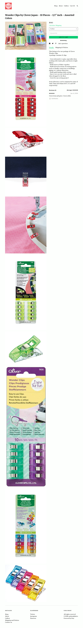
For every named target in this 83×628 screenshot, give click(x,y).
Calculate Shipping (55, 25)
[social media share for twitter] (53, 43)
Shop (55, 6)
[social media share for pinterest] (56, 43)
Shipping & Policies (61, 47)
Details (51, 47)
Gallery (66, 6)
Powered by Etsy (69, 618)
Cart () (72, 6)
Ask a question (63, 43)
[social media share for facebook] (50, 43)
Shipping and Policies (12, 620)
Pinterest (33, 618)
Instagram (33, 616)
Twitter (32, 614)
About (61, 6)
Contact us (8, 622)
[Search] (77, 6)
